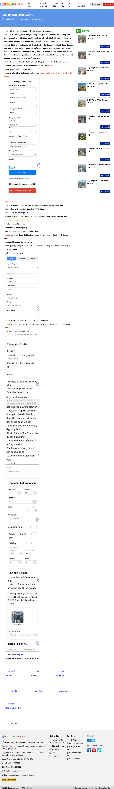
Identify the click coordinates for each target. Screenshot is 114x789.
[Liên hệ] (33, 667)
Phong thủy (70, 4)
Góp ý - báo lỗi (73, 759)
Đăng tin (109, 4)
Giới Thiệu (72, 740)
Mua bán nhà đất (30, 4)
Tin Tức (62, 4)
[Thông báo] (58, 667)
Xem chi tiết (105, 46)
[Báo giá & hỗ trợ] (12, 699)
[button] (92, 4)
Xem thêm (14, 691)
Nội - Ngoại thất (81, 4)
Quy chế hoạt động (75, 743)
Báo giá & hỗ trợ (13, 708)
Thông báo (59, 676)
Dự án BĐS (55, 4)
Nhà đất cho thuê (43, 4)
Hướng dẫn (10, 671)
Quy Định (71, 736)
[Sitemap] (9, 667)
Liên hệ (33, 676)
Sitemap (9, 676)
